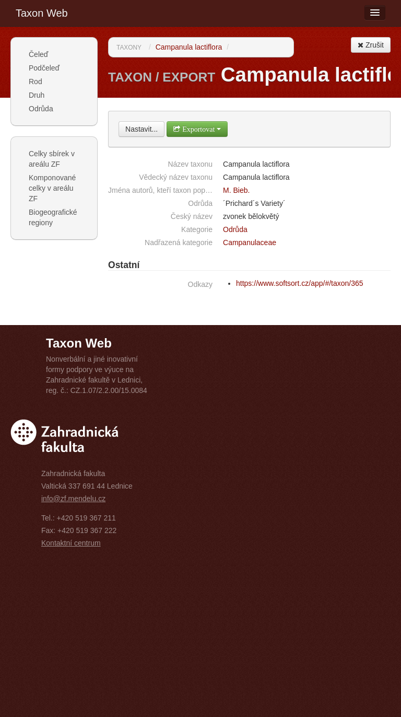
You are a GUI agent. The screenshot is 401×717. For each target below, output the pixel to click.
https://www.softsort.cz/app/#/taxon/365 (299, 283)
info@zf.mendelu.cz (73, 498)
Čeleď (38, 54)
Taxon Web (42, 13)
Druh (36, 95)
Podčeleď (44, 68)
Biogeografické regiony (53, 217)
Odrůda (41, 109)
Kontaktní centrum (71, 543)
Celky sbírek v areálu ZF (52, 158)
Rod (35, 81)
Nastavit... (141, 129)
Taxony (128, 47)
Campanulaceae (249, 242)
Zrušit (371, 45)
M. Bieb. (236, 190)
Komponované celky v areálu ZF (52, 188)
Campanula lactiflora (189, 47)
